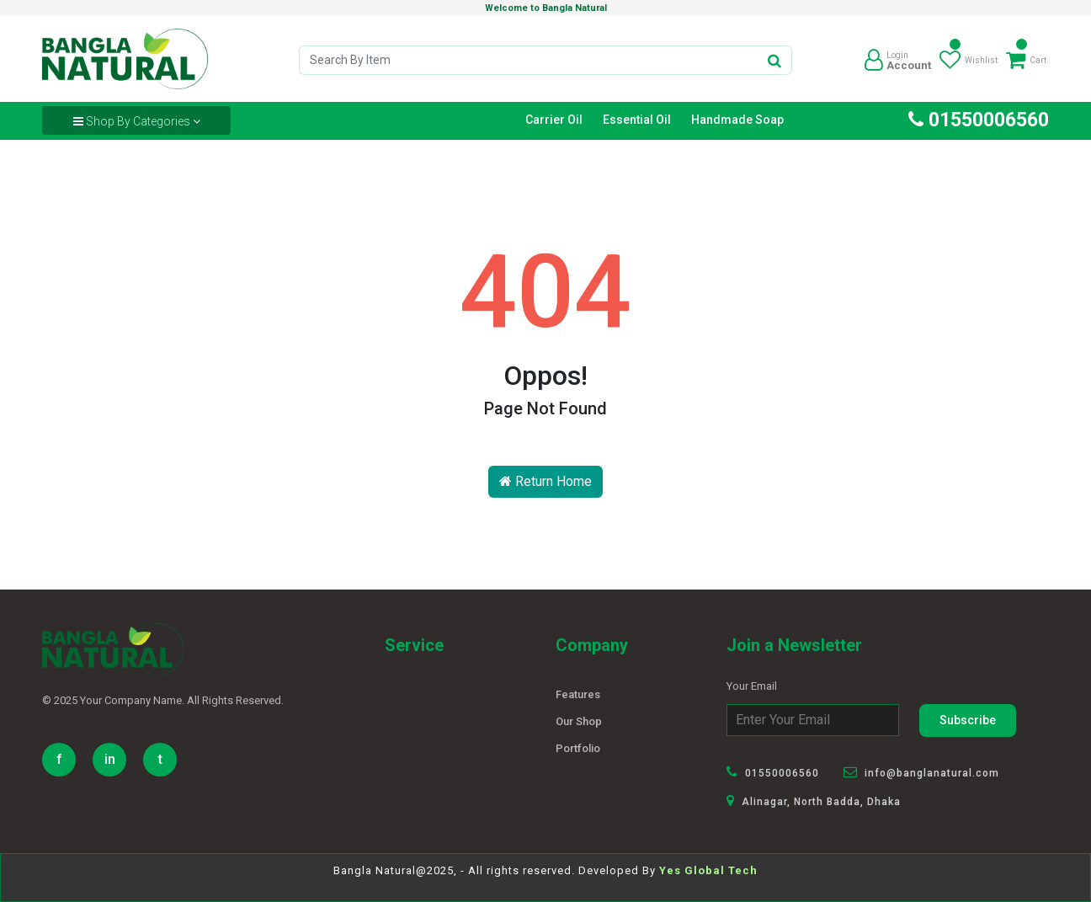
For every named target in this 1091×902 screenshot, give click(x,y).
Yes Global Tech (708, 870)
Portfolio (578, 748)
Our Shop (579, 721)
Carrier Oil (554, 119)
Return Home (545, 481)
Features (578, 694)
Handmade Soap (737, 119)
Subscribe (967, 720)
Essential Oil (637, 119)
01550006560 (978, 120)
